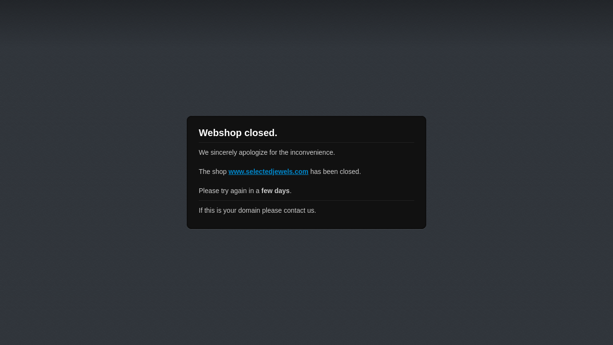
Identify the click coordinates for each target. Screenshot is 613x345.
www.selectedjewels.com (268, 171)
